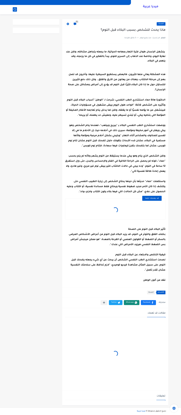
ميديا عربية (150, 6)
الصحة (161, 24)
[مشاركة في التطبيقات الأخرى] (104, 302)
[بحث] (15, 9)
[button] (148, 302)
